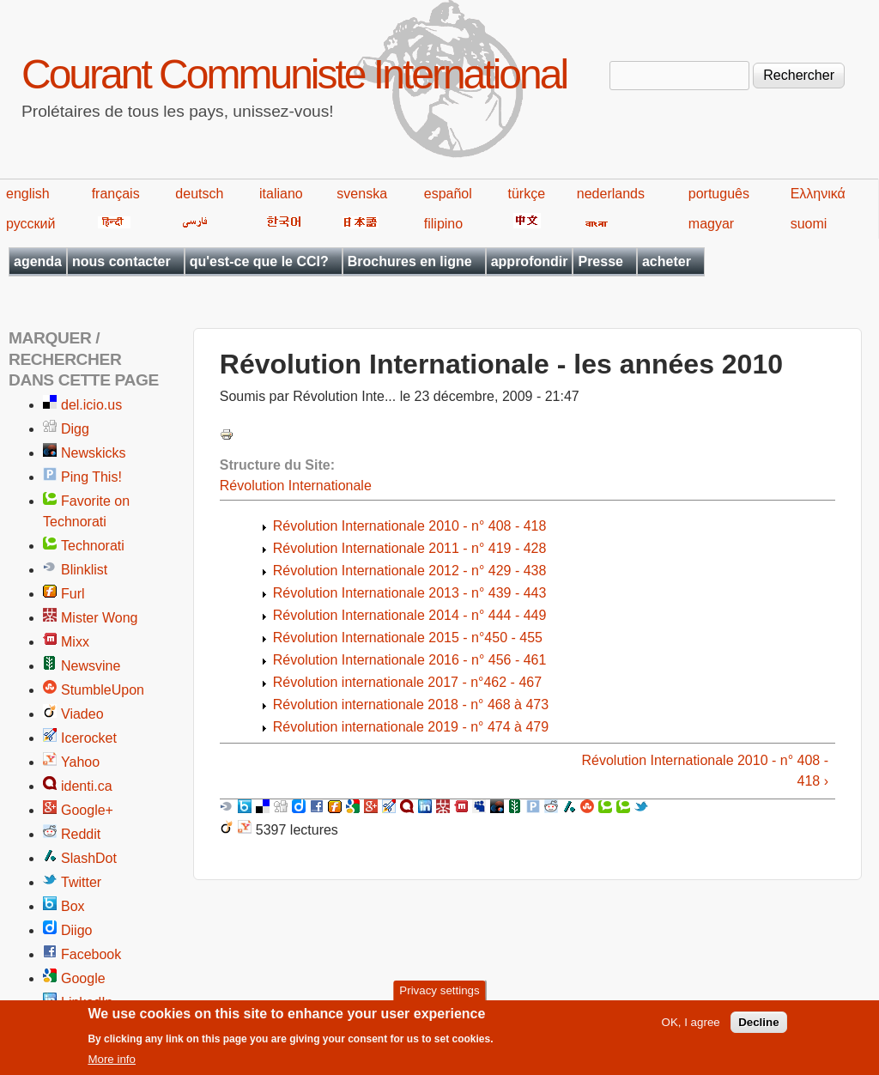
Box (73, 906)
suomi (809, 223)
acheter (666, 261)
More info (112, 1064)
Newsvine (90, 666)
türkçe (526, 193)
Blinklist (84, 569)
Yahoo (80, 762)
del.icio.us (91, 405)
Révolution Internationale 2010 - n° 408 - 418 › (705, 770)
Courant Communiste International (294, 74)
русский (30, 223)
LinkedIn (87, 1002)
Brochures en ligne (410, 261)
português (718, 193)
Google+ (87, 810)
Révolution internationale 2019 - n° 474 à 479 (411, 727)
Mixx (75, 642)
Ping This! (91, 477)
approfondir (529, 261)
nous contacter (121, 261)
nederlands (611, 193)
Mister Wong (99, 617)
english (28, 193)
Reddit (80, 834)
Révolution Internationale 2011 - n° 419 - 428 (410, 548)
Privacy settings (439, 994)
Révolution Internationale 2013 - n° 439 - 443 (410, 593)
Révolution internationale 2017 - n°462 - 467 (407, 682)
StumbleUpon (102, 690)
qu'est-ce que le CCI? (259, 261)
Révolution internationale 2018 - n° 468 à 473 (411, 704)
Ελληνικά (818, 193)
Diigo (76, 930)
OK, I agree (691, 1027)
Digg (75, 429)
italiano (281, 193)
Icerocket (89, 738)
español (448, 193)
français (116, 193)
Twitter (81, 882)
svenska (361, 193)
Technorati (92, 545)
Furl (73, 593)
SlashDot (89, 858)
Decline (758, 1027)
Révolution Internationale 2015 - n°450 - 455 (408, 637)
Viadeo (82, 714)
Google (83, 978)
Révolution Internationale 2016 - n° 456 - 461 (410, 660)
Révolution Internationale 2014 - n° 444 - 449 (410, 615)
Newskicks (93, 453)
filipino (443, 223)
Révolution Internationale (296, 485)
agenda (38, 261)
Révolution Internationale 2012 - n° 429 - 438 (410, 570)
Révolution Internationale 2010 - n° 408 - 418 (410, 526)
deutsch (199, 193)
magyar (711, 223)
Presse (600, 261)
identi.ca (86, 786)
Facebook (91, 954)
